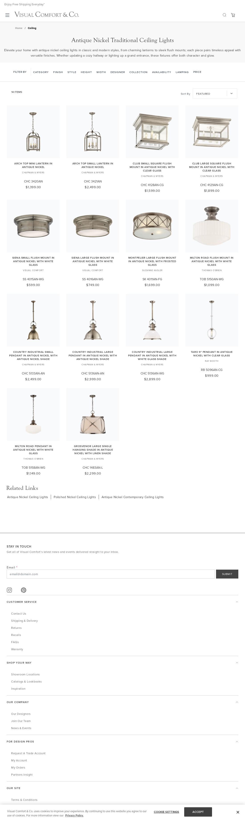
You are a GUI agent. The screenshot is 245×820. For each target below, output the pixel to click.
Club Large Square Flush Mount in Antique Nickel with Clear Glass (212, 167)
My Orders (18, 767)
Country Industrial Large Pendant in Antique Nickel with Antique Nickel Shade (93, 355)
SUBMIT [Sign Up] (227, 574)
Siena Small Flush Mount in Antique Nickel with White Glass (33, 261)
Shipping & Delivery (24, 621)
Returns (16, 628)
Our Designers (21, 714)
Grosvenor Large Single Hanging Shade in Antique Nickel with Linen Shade (93, 449)
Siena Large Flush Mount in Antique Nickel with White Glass (92, 261)
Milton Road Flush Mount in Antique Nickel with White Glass (212, 261)
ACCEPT (198, 812)
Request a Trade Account (28, 753)
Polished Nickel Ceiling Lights (75, 497)
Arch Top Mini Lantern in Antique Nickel (33, 165)
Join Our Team (21, 721)
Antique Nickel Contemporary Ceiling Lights (133, 497)
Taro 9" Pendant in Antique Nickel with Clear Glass (212, 353)
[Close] (238, 813)
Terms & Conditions (24, 800)
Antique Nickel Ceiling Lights (27, 497)
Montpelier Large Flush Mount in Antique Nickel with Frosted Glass (152, 261)
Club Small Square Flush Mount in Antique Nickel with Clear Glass (152, 167)
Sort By (185, 94)
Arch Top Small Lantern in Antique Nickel (92, 165)
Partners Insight (22, 775)
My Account (19, 760)
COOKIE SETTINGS (166, 812)
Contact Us (18, 613)
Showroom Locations (25, 674)
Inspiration (18, 689)
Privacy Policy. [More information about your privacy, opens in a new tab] (74, 816)
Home (18, 28)
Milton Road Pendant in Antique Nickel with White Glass (33, 449)
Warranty (17, 649)
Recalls (16, 635)
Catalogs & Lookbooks (26, 681)
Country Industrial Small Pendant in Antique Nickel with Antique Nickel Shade (33, 355)
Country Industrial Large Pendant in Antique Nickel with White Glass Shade (152, 355)
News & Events (21, 728)
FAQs (15, 642)
